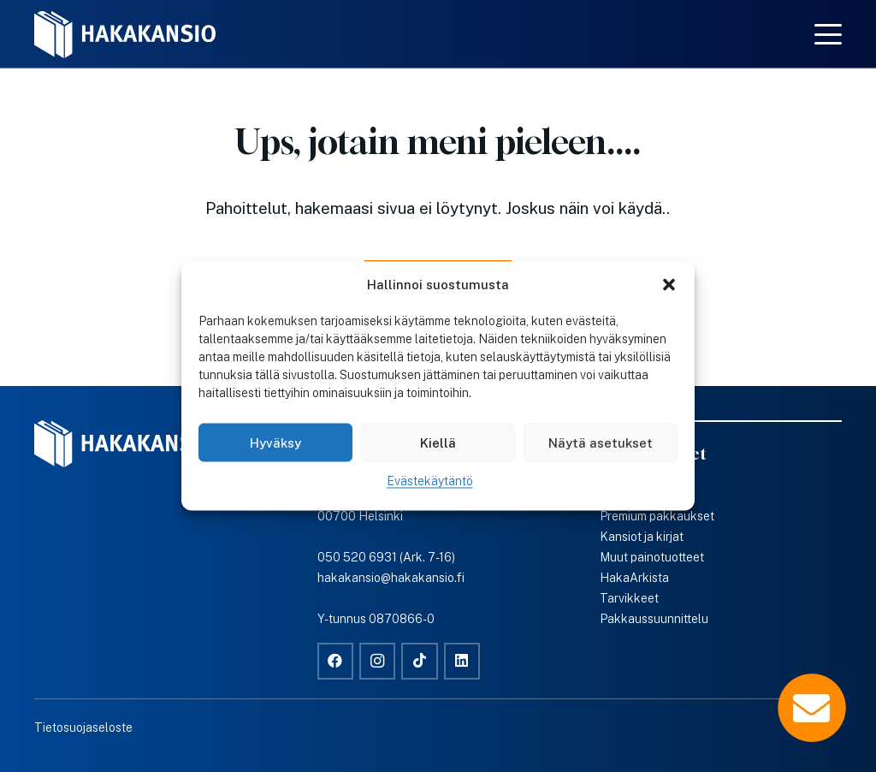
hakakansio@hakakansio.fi (391, 578)
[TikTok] (419, 661)
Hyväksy (275, 442)
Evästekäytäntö (430, 481)
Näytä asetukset (600, 442)
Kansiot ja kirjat (642, 536)
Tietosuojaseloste (83, 727)
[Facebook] (335, 661)
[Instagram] (377, 661)
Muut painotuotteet (652, 557)
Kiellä (438, 442)
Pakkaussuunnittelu (654, 619)
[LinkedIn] (462, 661)
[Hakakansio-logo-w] (125, 34)
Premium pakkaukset (657, 516)
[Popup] (812, 708)
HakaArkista (634, 578)
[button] (669, 285)
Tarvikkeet (629, 598)
